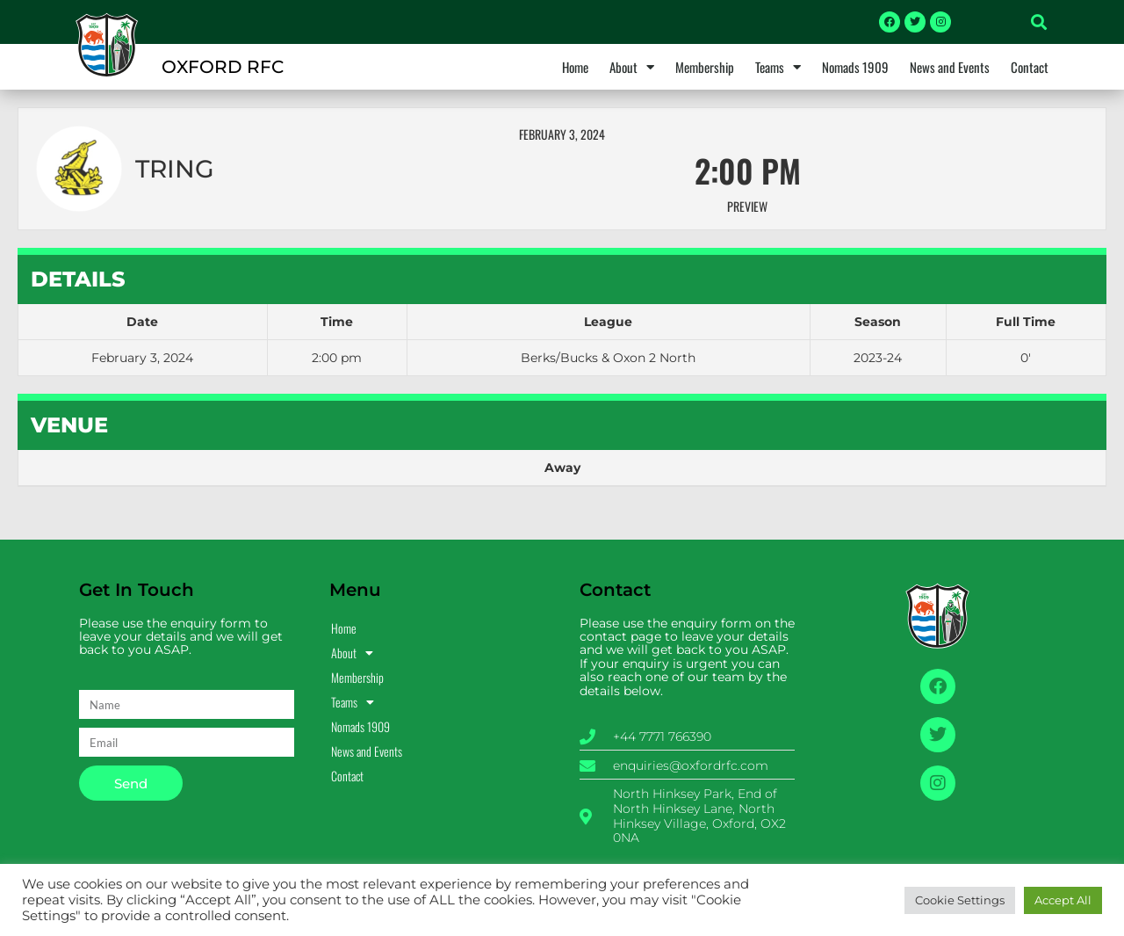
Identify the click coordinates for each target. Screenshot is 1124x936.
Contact (1029, 66)
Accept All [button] (1063, 900)
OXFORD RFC (223, 66)
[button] (1039, 22)
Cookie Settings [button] (960, 900)
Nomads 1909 (855, 66)
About (631, 67)
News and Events (950, 66)
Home (575, 66)
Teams (778, 67)
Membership (704, 66)
